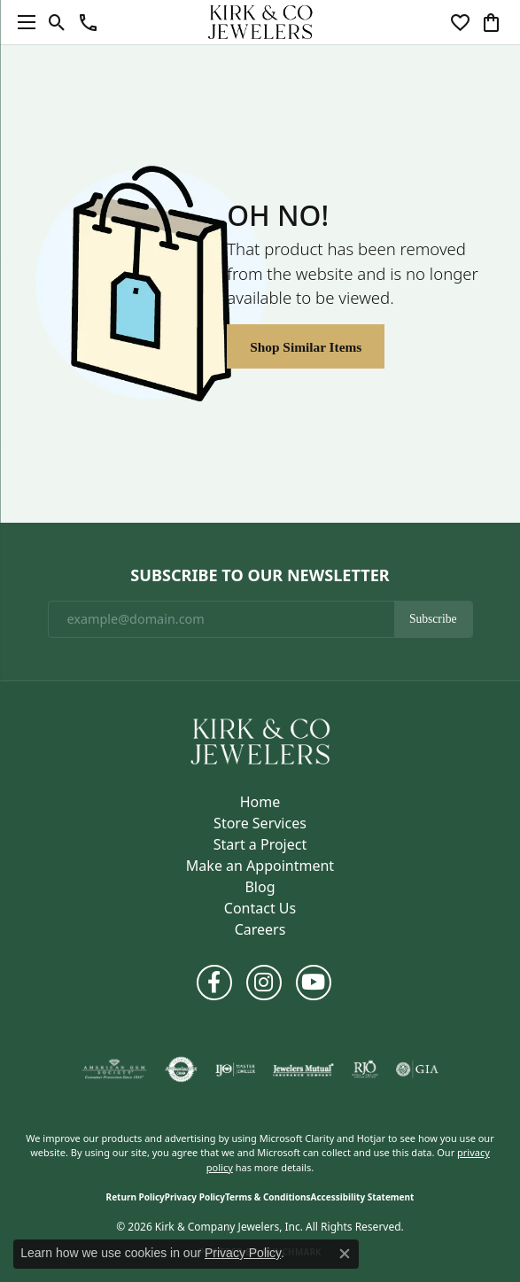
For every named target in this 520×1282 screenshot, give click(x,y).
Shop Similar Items (305, 346)
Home (260, 802)
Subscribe (433, 618)
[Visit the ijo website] (235, 1069)
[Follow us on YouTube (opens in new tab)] (313, 982)
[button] (57, 22)
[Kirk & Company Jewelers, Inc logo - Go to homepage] (260, 22)
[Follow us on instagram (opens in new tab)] (264, 982)
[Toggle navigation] (22, 22)
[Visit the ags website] (114, 1069)
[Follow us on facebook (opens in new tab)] (214, 982)
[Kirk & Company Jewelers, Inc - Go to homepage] (260, 740)
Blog (259, 887)
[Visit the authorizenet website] (181, 1069)
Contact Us (260, 908)
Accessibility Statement (363, 1197)
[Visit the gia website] (417, 1069)
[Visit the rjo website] (365, 1069)
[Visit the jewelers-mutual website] (303, 1069)
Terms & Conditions (268, 1197)
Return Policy (135, 1197)
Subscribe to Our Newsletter (259, 576)
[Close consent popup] (344, 1253)
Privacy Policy (195, 1197)
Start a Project (260, 844)
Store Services (260, 823)
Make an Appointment (260, 865)
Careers (260, 929)
